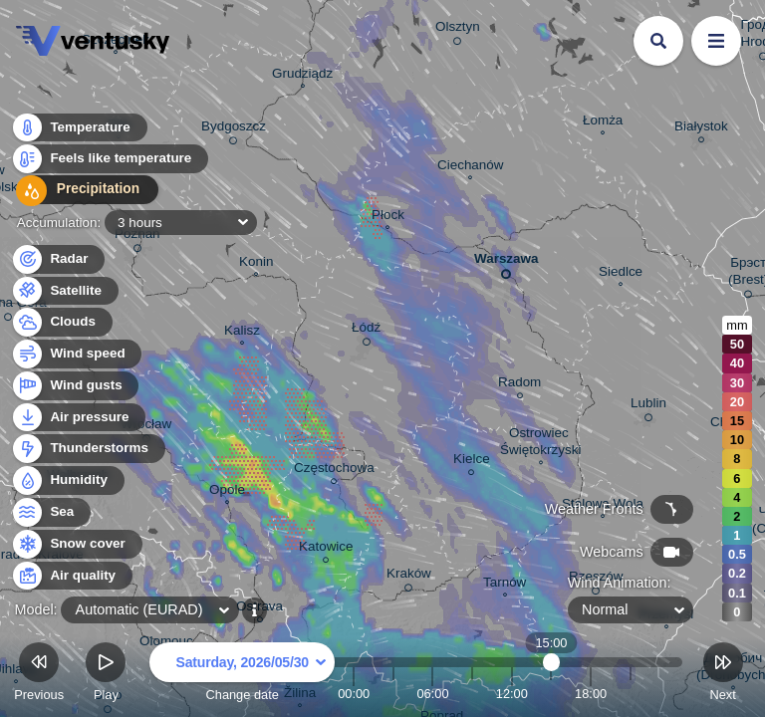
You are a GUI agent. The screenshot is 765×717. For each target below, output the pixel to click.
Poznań (137, 237)
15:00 (551, 693)
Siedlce (620, 274)
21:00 (630, 693)
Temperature (78, 129)
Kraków (408, 577)
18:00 (591, 693)
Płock (388, 217)
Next (723, 674)
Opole (227, 492)
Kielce (471, 461)
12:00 (512, 693)
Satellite (64, 291)
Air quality (71, 576)
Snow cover (76, 544)
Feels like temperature (109, 160)
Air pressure (78, 417)
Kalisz (242, 333)
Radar (58, 259)
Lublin (648, 406)
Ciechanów (470, 167)
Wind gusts (75, 385)
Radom (519, 384)
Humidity (67, 480)
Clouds (61, 322)
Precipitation (79, 192)
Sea (50, 512)
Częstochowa (334, 470)
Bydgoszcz (233, 129)
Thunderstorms (87, 448)
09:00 (472, 693)
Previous (39, 674)
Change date (242, 674)
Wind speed (76, 354)
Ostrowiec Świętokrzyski (540, 443)
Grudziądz (302, 76)
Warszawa (506, 262)
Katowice (326, 549)
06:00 (432, 693)
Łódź (366, 331)
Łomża (603, 122)
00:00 (354, 693)
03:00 (393, 693)
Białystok (701, 129)
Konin (256, 264)
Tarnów (504, 585)
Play (106, 674)
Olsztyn (457, 30)
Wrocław (146, 427)
